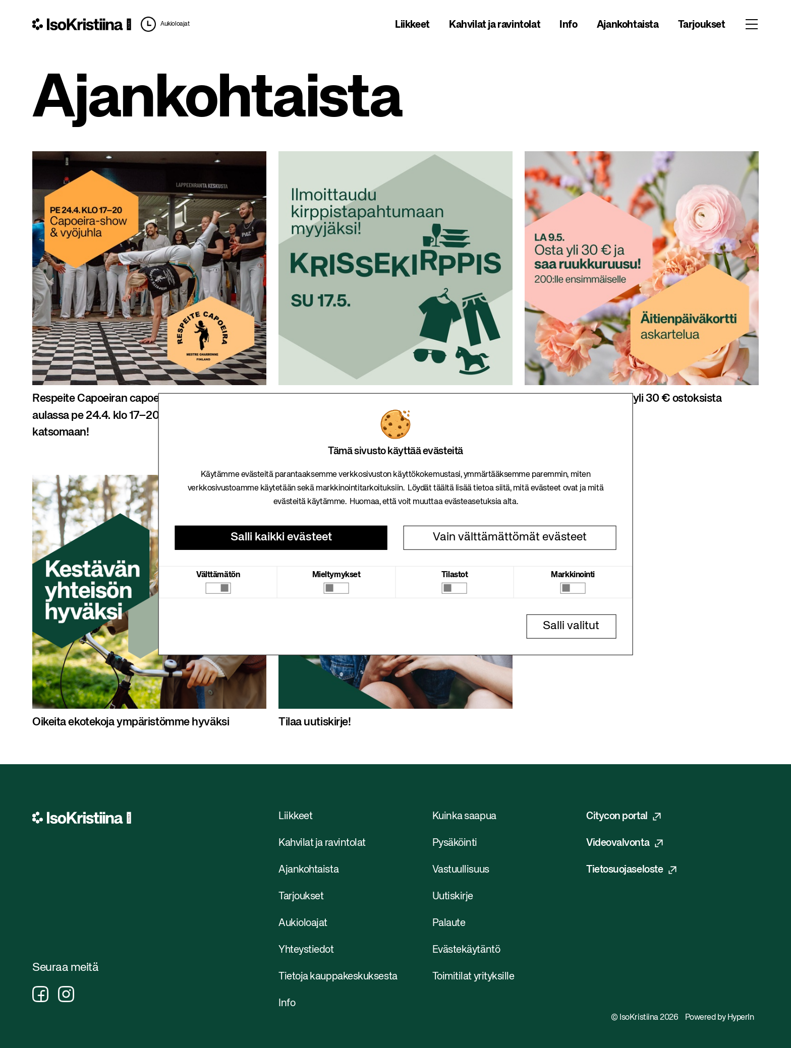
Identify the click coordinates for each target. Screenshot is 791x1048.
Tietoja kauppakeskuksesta (338, 976)
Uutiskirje (452, 896)
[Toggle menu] (752, 24)
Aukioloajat (174, 24)
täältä (443, 488)
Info (568, 25)
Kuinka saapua (464, 816)
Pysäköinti (454, 843)
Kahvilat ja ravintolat (494, 25)
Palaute (449, 923)
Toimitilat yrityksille (473, 976)
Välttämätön (218, 575)
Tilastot (454, 575)
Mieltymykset (336, 575)
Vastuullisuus (460, 870)
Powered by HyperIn (719, 1018)
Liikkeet (412, 25)
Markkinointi (573, 575)
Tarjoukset (701, 25)
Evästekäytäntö (466, 950)
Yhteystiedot (306, 950)
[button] (162, 24)
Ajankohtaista (628, 25)
